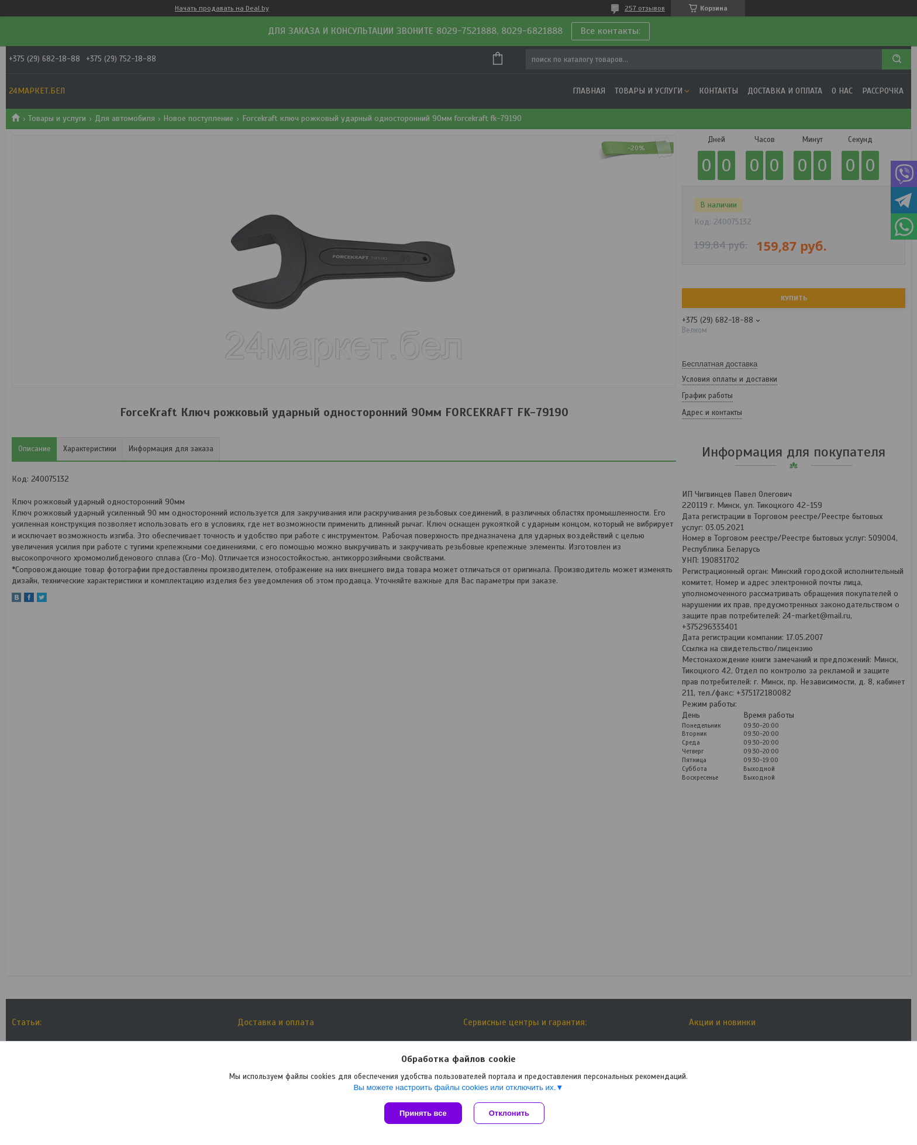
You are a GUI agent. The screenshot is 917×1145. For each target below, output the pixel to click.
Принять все (423, 1113)
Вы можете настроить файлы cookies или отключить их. (454, 1087)
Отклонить (509, 1113)
